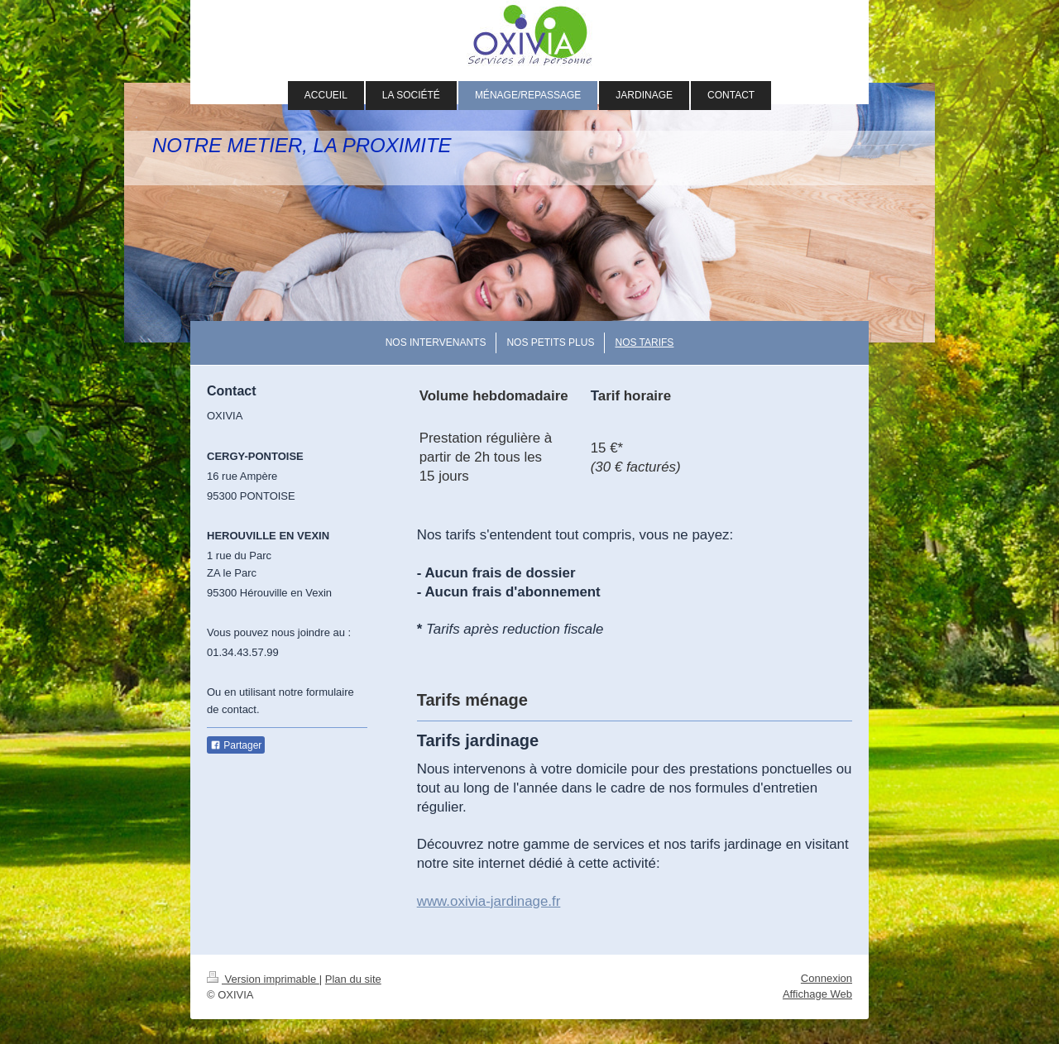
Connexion (826, 978)
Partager (235, 745)
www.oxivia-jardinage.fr (489, 901)
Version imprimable (263, 979)
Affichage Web (817, 994)
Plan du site (353, 979)
